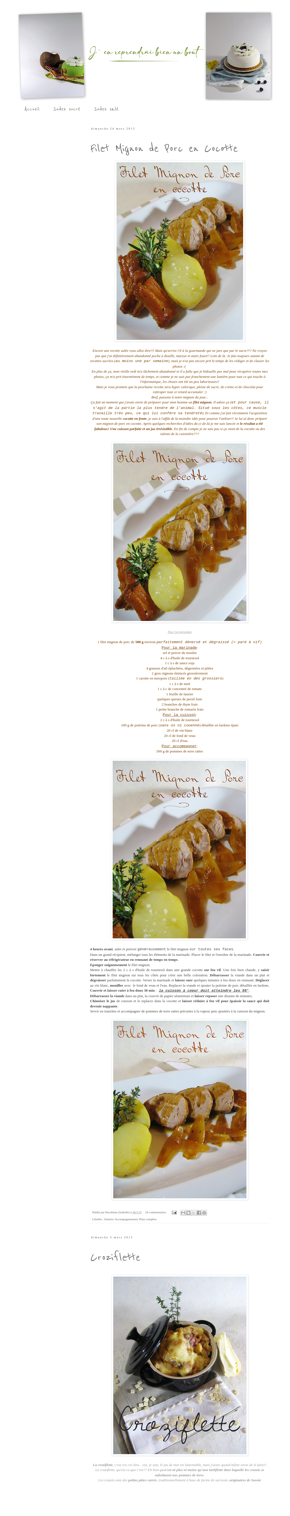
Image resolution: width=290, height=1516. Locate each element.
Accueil (31, 109)
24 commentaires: (156, 1212)
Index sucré (66, 109)
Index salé (106, 109)
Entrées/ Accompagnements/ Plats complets (130, 1219)
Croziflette (115, 1257)
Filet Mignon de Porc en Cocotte (164, 148)
